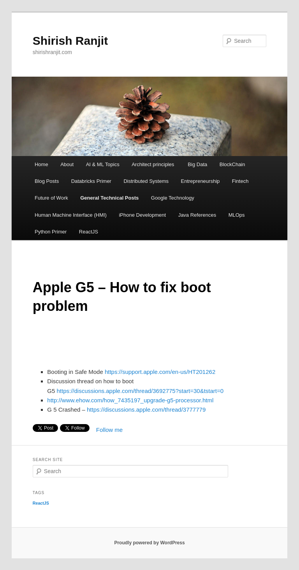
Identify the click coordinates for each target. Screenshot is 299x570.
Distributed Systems (146, 181)
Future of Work (51, 198)
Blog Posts (47, 181)
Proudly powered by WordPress (149, 542)
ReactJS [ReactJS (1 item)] (41, 503)
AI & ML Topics (103, 164)
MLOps (237, 215)
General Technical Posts (109, 198)
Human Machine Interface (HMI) (71, 215)
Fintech (240, 181)
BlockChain (232, 164)
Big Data (197, 164)
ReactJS (88, 232)
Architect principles (154, 164)
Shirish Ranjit (70, 40)
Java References (197, 215)
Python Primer (51, 232)
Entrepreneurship (200, 181)
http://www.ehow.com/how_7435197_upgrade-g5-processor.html (130, 400)
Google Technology (172, 198)
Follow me (109, 429)
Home (41, 164)
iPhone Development (142, 215)
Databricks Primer (91, 181)
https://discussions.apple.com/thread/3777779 (145, 409)
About (67, 164)
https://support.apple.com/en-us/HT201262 (160, 371)
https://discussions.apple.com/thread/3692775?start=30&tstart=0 (139, 391)
